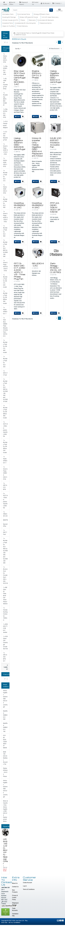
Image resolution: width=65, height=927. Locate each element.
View (17, 116)
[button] (46, 3)
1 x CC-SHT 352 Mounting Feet (5, 136)
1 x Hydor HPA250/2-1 (5, 310)
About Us (15, 883)
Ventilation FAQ (15, 915)
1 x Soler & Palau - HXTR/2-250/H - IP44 (5, 266)
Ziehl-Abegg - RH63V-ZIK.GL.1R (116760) (55, 267)
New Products (15, 891)
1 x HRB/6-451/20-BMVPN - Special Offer (5, 519)
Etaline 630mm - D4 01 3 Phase (37, 74)
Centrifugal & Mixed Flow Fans (43, 33)
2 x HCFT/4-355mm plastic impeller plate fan (5, 501)
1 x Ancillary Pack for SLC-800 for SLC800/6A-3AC (5, 248)
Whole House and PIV (10, 20)
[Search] (30, 10)
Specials (6, 826)
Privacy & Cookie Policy (15, 897)
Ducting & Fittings (9, 17)
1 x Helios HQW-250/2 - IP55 (5, 162)
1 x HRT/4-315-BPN (5, 486)
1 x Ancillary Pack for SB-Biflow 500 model (5, 297)
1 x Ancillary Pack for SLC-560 (5, 231)
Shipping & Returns (15, 904)
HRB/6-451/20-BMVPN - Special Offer (5, 851)
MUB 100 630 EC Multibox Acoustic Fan (55, 142)
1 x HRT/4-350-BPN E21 (5, 657)
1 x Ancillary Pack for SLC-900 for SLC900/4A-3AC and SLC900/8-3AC (5, 390)
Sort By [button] (17, 48)
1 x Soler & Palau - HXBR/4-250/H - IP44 (5, 473)
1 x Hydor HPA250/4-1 (5, 460)
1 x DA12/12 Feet (5, 373)
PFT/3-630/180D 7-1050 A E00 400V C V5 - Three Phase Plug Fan (19, 271)
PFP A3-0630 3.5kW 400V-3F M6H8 (55, 207)
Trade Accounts (15, 909)
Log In (25, 886)
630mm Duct (21, 34)
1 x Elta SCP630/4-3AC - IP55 (5, 113)
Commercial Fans (23, 14)
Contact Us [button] (5, 912)
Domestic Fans (7, 14)
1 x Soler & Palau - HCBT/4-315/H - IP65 (5, 149)
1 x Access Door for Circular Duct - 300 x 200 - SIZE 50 (5, 575)
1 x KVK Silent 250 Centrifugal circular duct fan (5, 642)
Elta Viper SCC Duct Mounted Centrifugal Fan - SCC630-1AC (19, 77)
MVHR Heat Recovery (50, 17)
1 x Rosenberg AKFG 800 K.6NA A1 (5, 99)
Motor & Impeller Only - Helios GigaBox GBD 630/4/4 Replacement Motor (37, 147)
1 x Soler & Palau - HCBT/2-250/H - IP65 (5, 216)
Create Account (27, 882)
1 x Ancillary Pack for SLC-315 (5, 176)
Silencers (32, 20)
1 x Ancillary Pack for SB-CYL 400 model (5, 346)
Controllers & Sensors (45, 20)
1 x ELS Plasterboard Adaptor (5, 124)
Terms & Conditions (29, 889)
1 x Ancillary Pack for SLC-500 (5, 202)
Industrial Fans (7, 23)
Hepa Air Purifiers (8, 26)
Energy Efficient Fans (41, 14)
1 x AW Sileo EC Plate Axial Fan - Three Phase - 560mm (5, 596)
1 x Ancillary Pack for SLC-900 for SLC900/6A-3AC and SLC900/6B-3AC (5, 551)
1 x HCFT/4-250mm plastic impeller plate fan (5, 429)
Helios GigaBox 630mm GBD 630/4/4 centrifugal (55, 76)
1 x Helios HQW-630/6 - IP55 (5, 58)
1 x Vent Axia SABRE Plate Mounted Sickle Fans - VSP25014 (5, 327)
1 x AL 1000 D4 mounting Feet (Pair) (5, 84)
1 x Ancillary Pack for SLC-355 (5, 362)
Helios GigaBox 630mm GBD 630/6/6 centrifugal (19, 143)
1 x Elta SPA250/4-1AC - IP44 (5, 70)
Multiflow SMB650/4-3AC (37, 205)
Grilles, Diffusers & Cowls (28, 17)
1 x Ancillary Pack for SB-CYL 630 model (5, 281)
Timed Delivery (22, 26)
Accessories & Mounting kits (25, 23)
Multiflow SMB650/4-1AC (19, 205)
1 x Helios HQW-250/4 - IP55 (5, 189)
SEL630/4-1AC (38, 264)
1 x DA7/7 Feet (5, 532)
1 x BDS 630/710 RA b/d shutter (5, 628)
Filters (22, 20)
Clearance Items (45, 23)
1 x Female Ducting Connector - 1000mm (5, 614)
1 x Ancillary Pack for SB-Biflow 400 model (5, 412)
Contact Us (15, 886)
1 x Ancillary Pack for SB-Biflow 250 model (5, 446)
